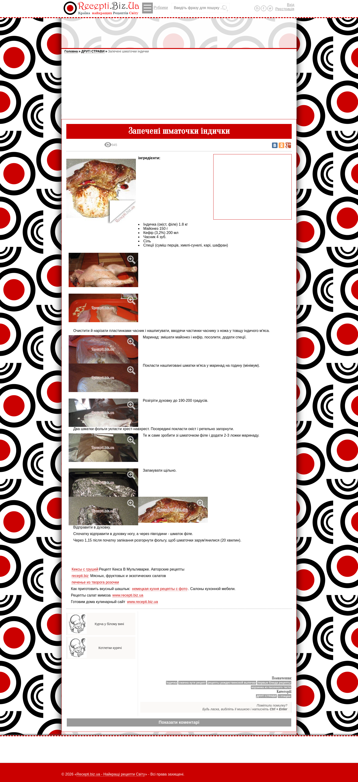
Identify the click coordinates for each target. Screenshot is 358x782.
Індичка (171, 682)
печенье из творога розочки (95, 582)
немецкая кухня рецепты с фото (159, 589)
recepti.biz (80, 576)
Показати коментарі (179, 722)
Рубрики (155, 8)
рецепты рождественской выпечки (232, 682)
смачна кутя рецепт (192, 682)
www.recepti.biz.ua (127, 595)
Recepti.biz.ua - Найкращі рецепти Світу (111, 774)
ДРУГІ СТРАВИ (92, 51)
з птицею (284, 696)
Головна (71, 51)
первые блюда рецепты (274, 682)
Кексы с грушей (85, 569)
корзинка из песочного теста (271, 687)
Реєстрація (284, 9)
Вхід (290, 5)
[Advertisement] (179, 30)
